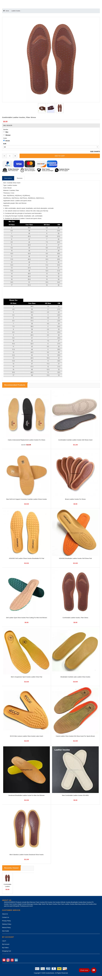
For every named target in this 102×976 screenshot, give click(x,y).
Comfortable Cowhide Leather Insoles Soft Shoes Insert (75, 440)
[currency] (51, 147)
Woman (8, 135)
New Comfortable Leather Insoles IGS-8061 (75, 795)
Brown (8, 141)
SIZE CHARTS (95, 151)
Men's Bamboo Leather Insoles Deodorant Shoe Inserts (27, 854)
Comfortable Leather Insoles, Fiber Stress (75, 617)
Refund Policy (6, 927)
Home (7, 11)
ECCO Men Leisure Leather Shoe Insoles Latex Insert (26, 736)
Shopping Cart (6, 951)
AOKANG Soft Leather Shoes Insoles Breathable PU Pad (26, 558)
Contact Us (5, 917)
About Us (5, 914)
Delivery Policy (6, 924)
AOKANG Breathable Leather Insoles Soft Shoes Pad (75, 558)
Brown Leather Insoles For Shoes (75, 499)
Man (7, 132)
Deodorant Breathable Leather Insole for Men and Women (26, 795)
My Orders (5, 947)
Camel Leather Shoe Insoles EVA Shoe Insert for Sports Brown (75, 736)
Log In (4, 941)
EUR (4, 143)
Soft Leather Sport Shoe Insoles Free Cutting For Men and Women (26, 617)
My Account (5, 944)
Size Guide (5, 931)
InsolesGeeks (50, 973)
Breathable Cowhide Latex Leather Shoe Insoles (75, 677)
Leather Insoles (15, 11)
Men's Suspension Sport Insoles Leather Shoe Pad (26, 677)
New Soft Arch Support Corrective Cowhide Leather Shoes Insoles (26, 499)
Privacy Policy (6, 921)
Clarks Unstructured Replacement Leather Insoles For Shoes (26, 440)
